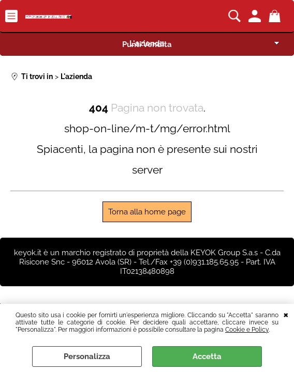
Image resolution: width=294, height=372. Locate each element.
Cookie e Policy (247, 329)
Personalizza (87, 356)
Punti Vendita (147, 44)
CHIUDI (286, 314)
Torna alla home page (147, 211)
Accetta (207, 356)
